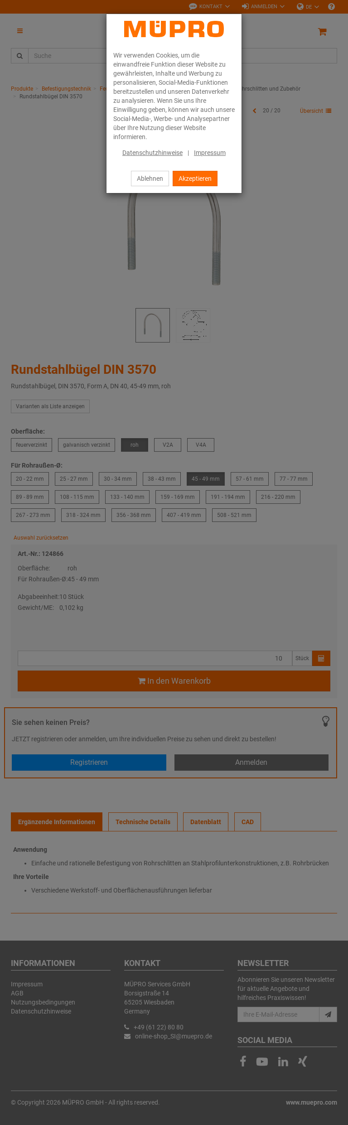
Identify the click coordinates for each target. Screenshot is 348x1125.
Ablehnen (150, 178)
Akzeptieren (195, 178)
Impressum (210, 152)
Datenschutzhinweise (152, 152)
